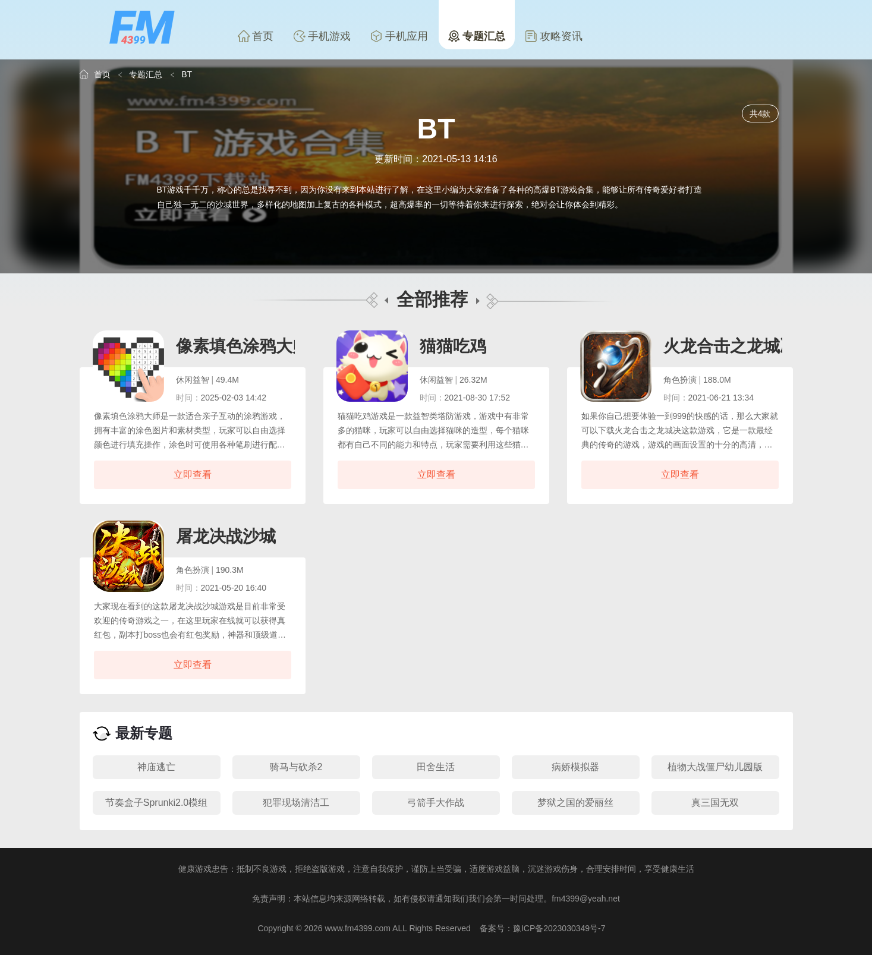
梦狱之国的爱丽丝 (575, 803)
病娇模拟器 (575, 767)
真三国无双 (715, 803)
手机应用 (399, 36)
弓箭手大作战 (435, 803)
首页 (255, 36)
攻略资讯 (554, 36)
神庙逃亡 (156, 767)
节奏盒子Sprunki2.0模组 (156, 803)
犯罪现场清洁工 (296, 803)
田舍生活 (436, 767)
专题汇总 (476, 36)
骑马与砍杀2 (296, 767)
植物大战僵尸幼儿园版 (715, 767)
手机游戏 (322, 36)
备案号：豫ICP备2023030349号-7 (543, 928)
